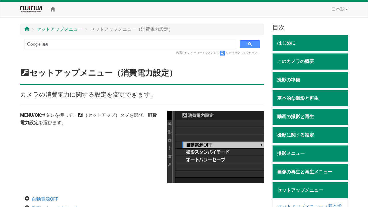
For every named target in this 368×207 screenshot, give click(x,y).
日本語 (339, 9)
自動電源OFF (45, 199)
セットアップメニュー (60, 29)
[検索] (129, 44)
